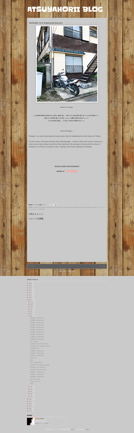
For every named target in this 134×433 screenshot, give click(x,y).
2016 (30, 403)
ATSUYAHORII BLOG (65, 9)
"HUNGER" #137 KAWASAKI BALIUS (40, 346)
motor (60, 207)
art (33, 207)
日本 (43, 209)
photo (70, 207)
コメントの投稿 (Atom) (68, 271)
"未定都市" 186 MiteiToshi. (37, 327)
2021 (30, 295)
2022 (30, 292)
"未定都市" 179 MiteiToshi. (37, 353)
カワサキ (99, 207)
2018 (30, 399)
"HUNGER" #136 (34, 348)
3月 (31, 391)
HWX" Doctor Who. (35, 379)
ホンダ (32, 209)
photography (76, 207)
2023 (30, 290)
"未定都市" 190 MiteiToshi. (37, 318)
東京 (40, 209)
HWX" (31, 360)
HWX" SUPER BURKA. (36, 362)
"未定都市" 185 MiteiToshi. (37, 329)
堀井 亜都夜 (40, 418)
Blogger (87, 429)
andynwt (72, 429)
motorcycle (66, 207)
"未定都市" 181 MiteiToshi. (37, 339)
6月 (31, 316)
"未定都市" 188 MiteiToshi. (37, 322)
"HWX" (32, 383)
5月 (31, 386)
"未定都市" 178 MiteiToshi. (37, 355)
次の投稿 (32, 266)
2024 (30, 288)
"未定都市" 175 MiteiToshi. (37, 376)
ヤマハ (36, 209)
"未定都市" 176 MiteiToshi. (37, 374)
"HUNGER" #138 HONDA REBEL (39, 344)
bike (36, 207)
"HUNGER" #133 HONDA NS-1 (38, 369)
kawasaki (56, 207)
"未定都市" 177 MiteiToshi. (37, 372)
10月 (31, 306)
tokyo (89, 207)
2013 (30, 410)
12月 (31, 301)
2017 (30, 401)
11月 (31, 304)
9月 (31, 309)
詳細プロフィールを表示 (42, 423)
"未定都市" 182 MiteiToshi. (37, 336)
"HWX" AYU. (33, 358)
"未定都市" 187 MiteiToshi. (37, 325)
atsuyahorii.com (72, 171)
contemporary (41, 207)
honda (47, 207)
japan (51, 207)
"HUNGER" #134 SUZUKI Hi (37, 367)
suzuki (86, 207)
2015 (30, 406)
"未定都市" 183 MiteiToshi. (37, 334)
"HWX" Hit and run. (35, 381)
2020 (30, 297)
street (81, 207)
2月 (31, 393)
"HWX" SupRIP (34, 341)
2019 (30, 299)
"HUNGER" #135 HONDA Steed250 (39, 365)
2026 (30, 283)
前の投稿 (102, 266)
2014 (30, 408)
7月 (31, 313)
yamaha (94, 207)
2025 (30, 285)
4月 (31, 389)
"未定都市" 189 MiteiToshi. (37, 320)
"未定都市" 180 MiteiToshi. (37, 351)
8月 (31, 311)
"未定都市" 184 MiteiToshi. (37, 332)
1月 (31, 396)
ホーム (67, 266)
